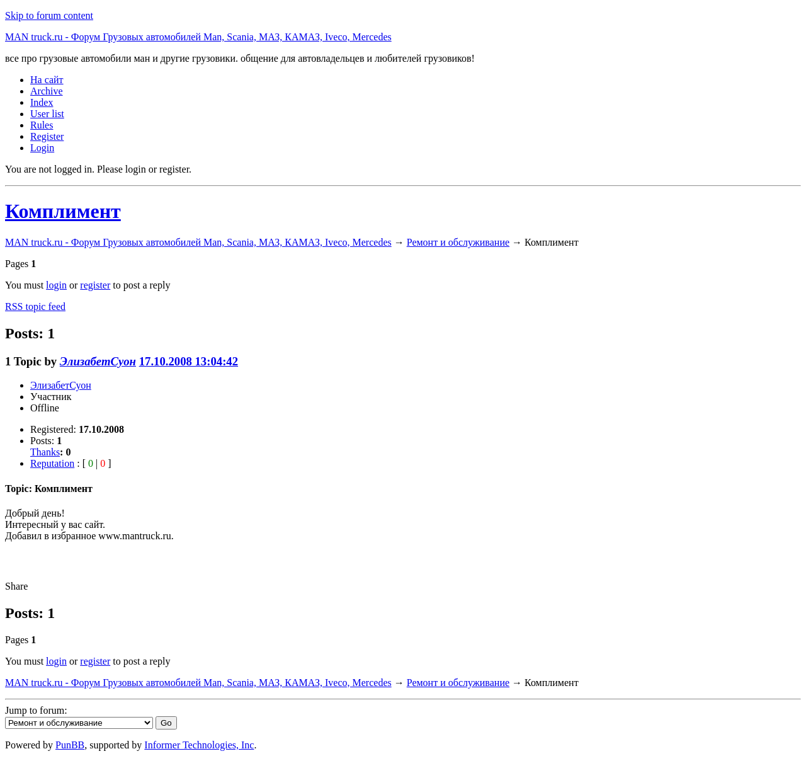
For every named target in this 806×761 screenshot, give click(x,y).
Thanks (45, 452)
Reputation (52, 463)
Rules (41, 125)
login (56, 285)
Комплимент (63, 211)
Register (47, 136)
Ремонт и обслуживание (458, 242)
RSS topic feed (35, 306)
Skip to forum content (49, 15)
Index (41, 102)
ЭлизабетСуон (98, 361)
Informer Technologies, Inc (199, 745)
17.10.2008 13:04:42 (188, 361)
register (95, 285)
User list (47, 113)
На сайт (47, 79)
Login (42, 147)
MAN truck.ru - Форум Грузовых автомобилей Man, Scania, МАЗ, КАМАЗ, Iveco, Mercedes (198, 36)
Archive (46, 91)
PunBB (69, 745)
